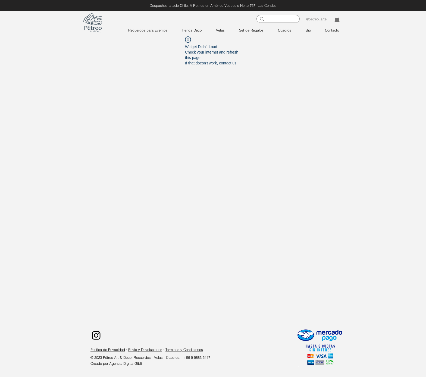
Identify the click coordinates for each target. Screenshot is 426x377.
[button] (337, 19)
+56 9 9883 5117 (197, 357)
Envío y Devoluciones (145, 349)
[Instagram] (96, 335)
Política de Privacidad (107, 349)
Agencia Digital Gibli (125, 363)
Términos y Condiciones (184, 349)
